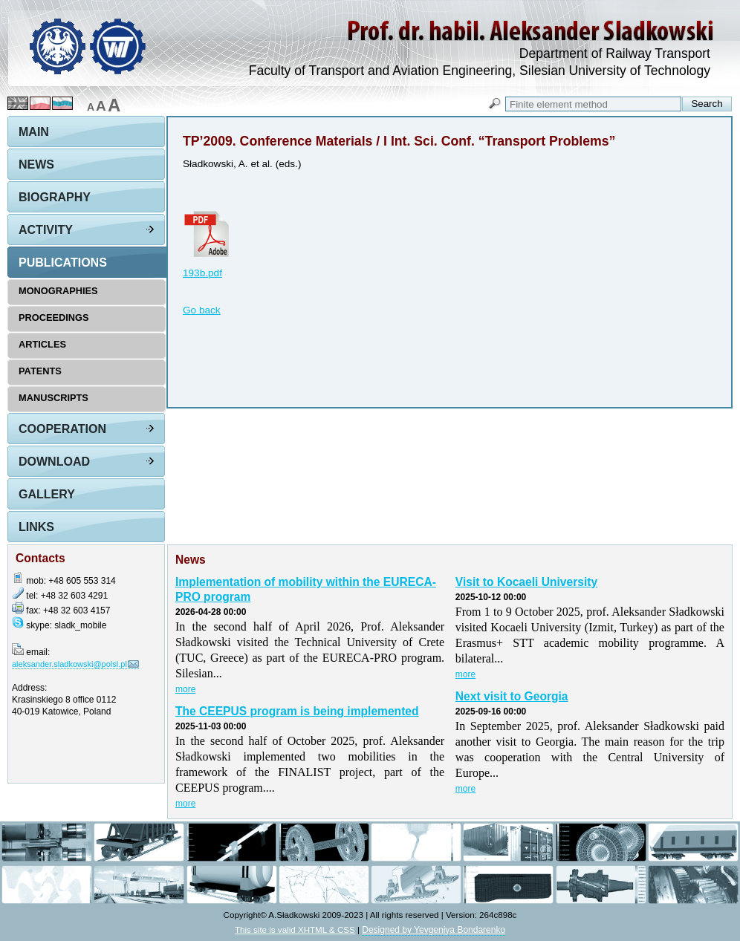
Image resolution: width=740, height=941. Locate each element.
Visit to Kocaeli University (526, 582)
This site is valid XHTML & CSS (295, 929)
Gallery (47, 494)
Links (36, 527)
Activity (46, 230)
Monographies (58, 290)
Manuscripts (53, 397)
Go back (202, 310)
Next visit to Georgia (511, 696)
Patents (40, 371)
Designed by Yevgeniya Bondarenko (433, 930)
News (36, 164)
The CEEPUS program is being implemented (297, 711)
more (185, 689)
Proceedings (54, 317)
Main (34, 132)
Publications (63, 262)
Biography (55, 197)
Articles (42, 344)
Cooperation (62, 429)
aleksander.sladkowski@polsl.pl (69, 664)
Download (54, 461)
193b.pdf (202, 273)
